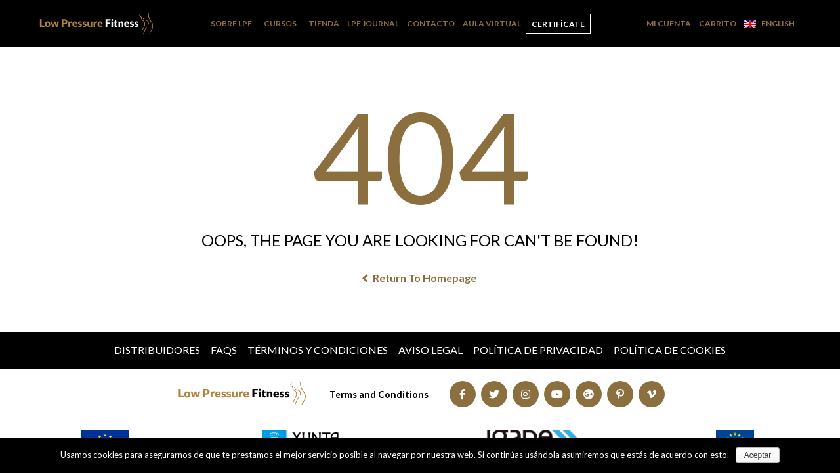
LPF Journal (373, 23)
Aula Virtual (492, 23)
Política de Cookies (670, 350)
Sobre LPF (231, 23)
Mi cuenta (668, 23)
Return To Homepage (420, 277)
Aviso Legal (430, 350)
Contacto (431, 23)
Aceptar (757, 455)
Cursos (280, 23)
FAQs (224, 350)
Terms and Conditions (379, 394)
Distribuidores (157, 350)
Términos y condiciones (317, 350)
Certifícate (558, 24)
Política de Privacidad (538, 350)
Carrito (717, 23)
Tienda (323, 23)
